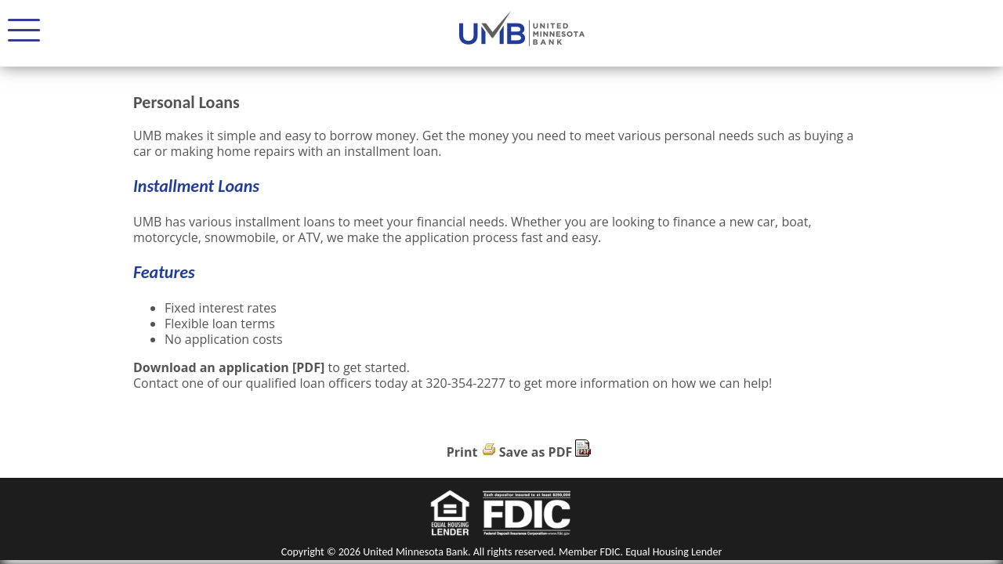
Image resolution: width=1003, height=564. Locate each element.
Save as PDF (536, 452)
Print (462, 452)
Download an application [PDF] (228, 367)
